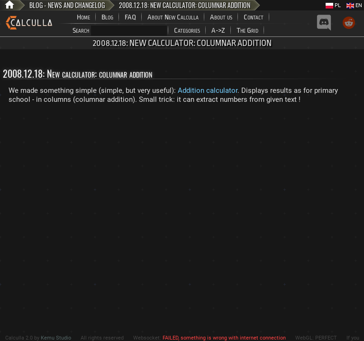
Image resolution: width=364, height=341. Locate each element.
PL (333, 5)
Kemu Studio (56, 338)
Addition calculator (207, 90)
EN (354, 5)
